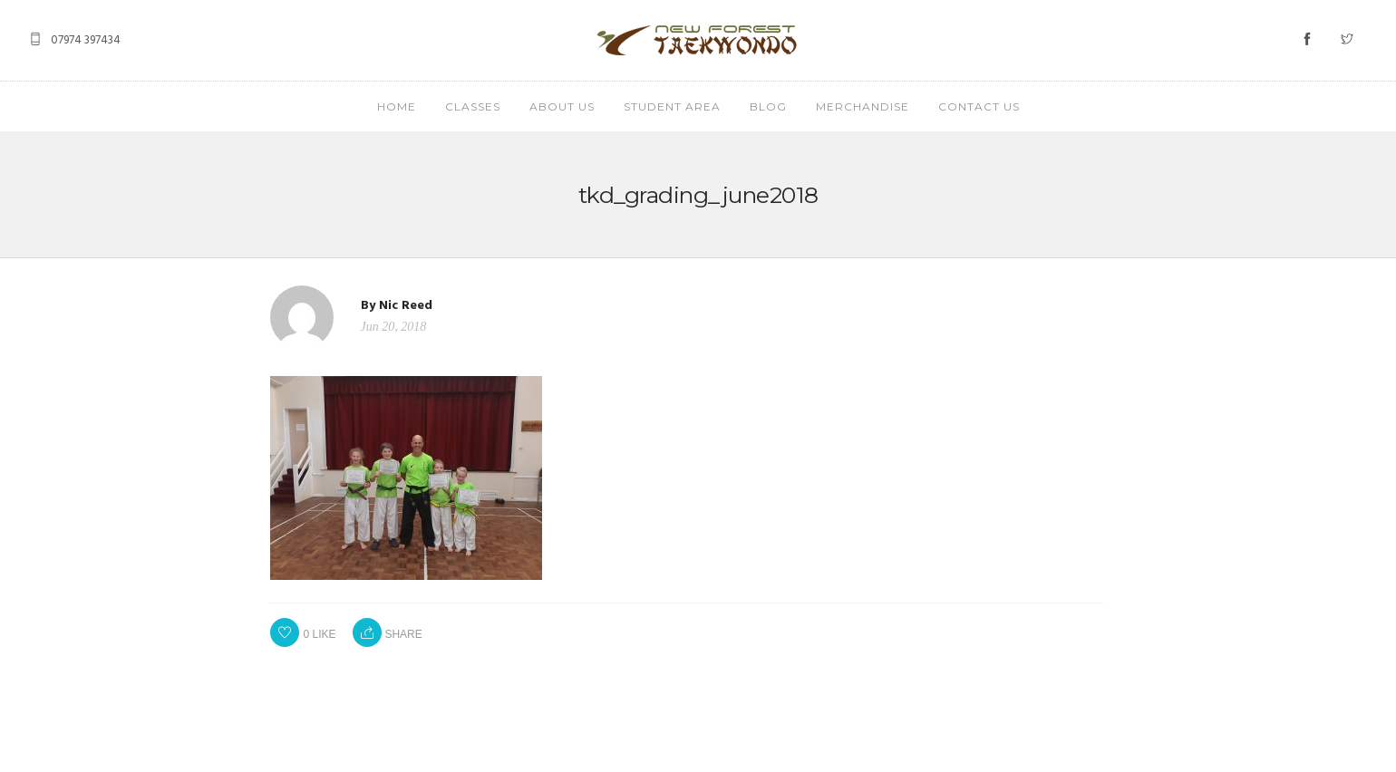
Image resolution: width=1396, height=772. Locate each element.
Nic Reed (405, 305)
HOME (396, 106)
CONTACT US (979, 106)
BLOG (768, 106)
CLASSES (472, 106)
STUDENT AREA (672, 106)
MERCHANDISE (862, 106)
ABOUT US (562, 106)
